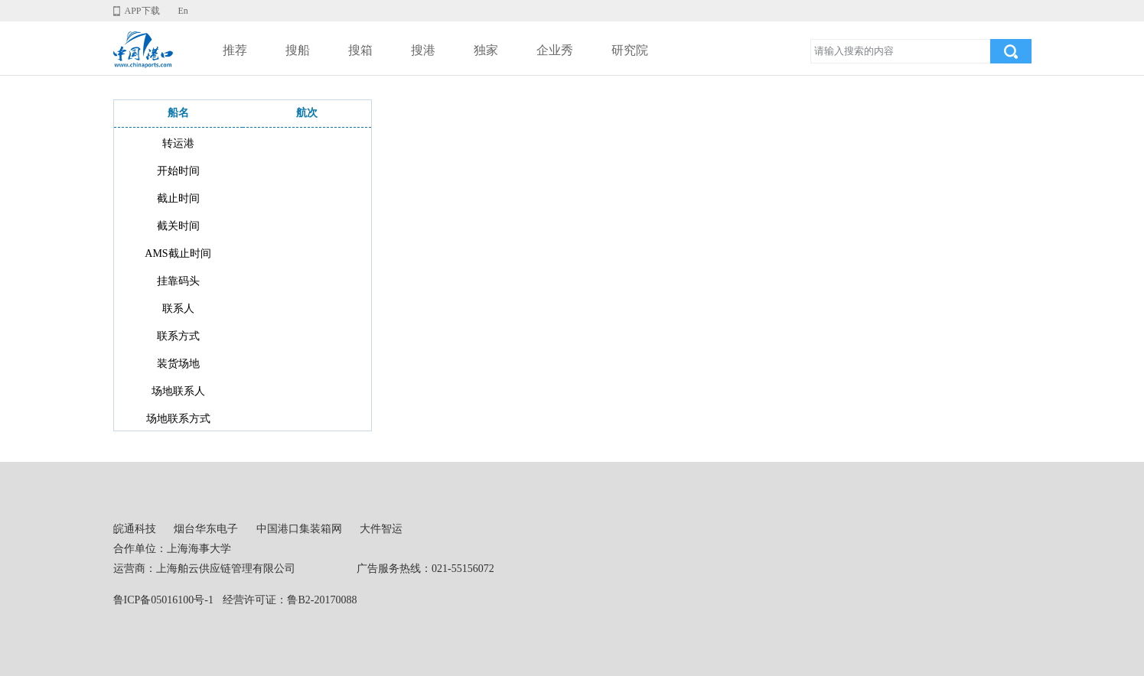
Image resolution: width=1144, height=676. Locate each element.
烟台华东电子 (206, 529)
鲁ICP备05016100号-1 (163, 600)
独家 (486, 50)
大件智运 (381, 529)
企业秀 (554, 50)
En (183, 10)
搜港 (423, 50)
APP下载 (142, 10)
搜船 (297, 50)
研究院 (629, 50)
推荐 (235, 50)
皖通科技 (134, 529)
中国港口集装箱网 (299, 529)
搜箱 (360, 50)
